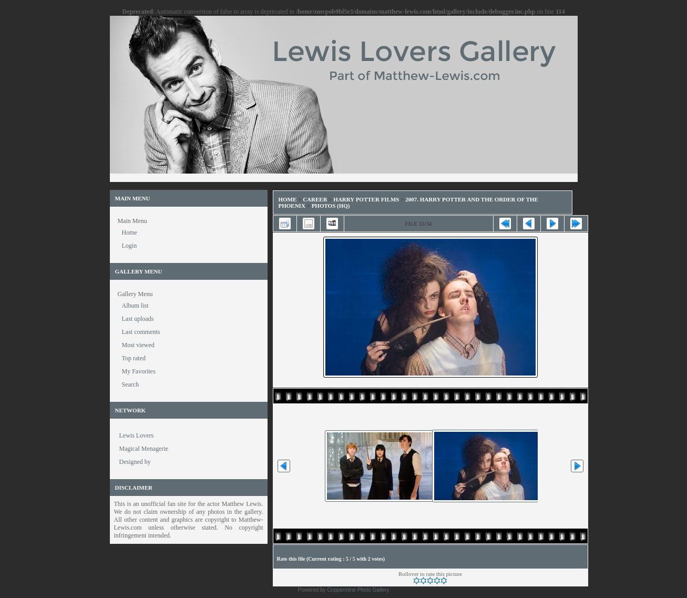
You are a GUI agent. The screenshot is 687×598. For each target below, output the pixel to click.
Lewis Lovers (136, 435)
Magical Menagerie (144, 448)
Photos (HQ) (331, 205)
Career (315, 199)
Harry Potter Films (366, 199)
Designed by (135, 461)
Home (288, 199)
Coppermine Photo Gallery (358, 590)
